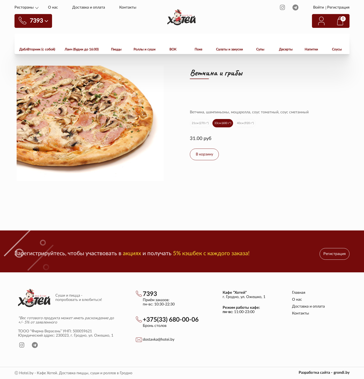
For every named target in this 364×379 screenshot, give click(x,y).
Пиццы (116, 49)
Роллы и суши (144, 49)
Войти (319, 7)
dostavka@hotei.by (158, 339)
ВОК (172, 49)
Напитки (311, 49)
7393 (150, 294)
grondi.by (342, 372)
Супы (260, 49)
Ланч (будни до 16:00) (82, 49)
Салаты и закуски (229, 49)
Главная (298, 292)
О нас (53, 7)
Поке (198, 49)
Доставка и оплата (88, 7)
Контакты (127, 7)
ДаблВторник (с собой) (37, 49)
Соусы (337, 49)
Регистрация (338, 7)
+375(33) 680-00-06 (171, 320)
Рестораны (24, 7)
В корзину (204, 154)
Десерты (285, 49)
